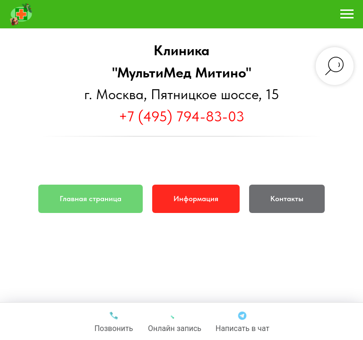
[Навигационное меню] (347, 14)
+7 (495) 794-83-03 (181, 116)
